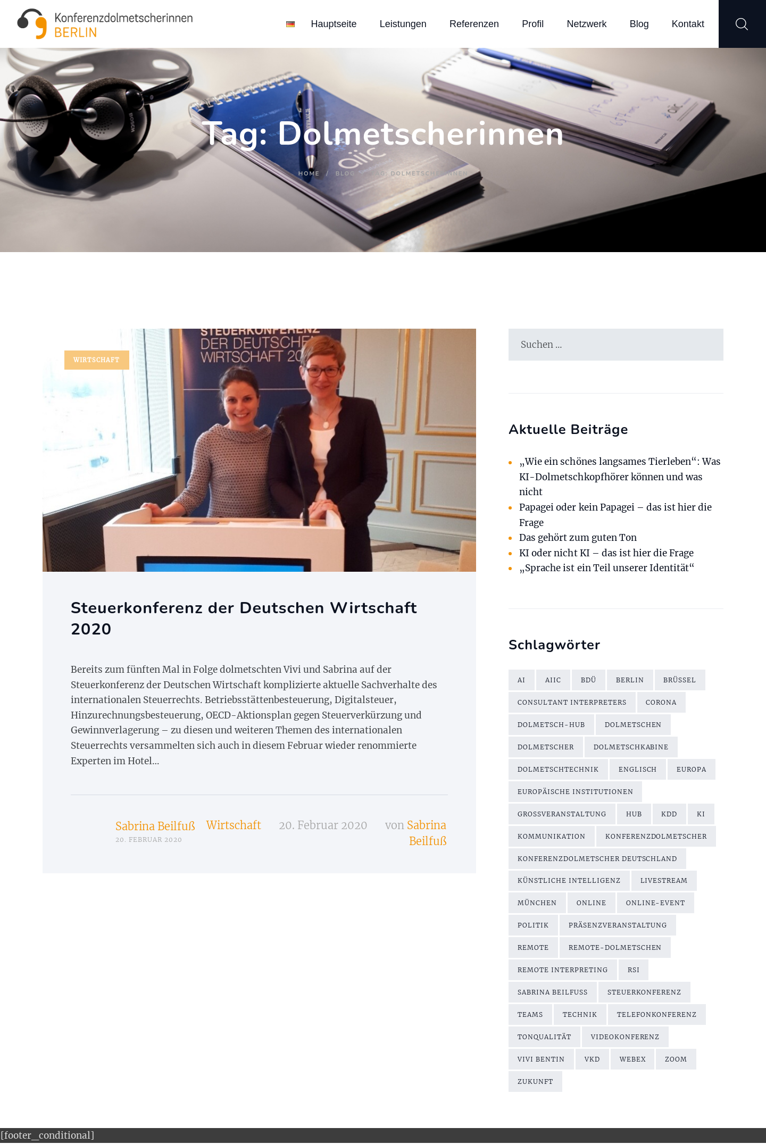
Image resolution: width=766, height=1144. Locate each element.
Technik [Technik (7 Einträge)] (580, 1016)
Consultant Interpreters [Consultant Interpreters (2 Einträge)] (572, 703)
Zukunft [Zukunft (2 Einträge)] (535, 1083)
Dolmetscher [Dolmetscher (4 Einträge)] (546, 747)
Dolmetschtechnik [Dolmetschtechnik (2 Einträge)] (558, 770)
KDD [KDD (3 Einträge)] (670, 815)
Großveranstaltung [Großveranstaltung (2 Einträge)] (562, 815)
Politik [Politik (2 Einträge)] (533, 926)
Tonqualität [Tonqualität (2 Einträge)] (544, 1038)
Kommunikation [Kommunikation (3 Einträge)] (552, 837)
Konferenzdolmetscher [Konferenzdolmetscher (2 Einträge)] (656, 837)
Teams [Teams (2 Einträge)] (530, 1016)
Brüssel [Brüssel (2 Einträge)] (680, 680)
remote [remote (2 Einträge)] (533, 949)
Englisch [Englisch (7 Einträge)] (638, 770)
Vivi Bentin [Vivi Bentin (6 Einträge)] (541, 1060)
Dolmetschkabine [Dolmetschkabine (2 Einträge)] (631, 747)
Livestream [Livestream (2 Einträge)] (664, 882)
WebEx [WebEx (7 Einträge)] (633, 1060)
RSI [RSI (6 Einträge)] (634, 971)
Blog (345, 174)
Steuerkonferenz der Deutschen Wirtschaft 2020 (245, 619)
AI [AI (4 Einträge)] (522, 680)
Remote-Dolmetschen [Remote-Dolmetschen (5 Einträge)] (615, 949)
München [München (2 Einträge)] (537, 904)
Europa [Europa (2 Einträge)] (692, 770)
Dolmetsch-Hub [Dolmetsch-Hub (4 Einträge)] (551, 725)
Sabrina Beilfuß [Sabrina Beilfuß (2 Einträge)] (553, 993)
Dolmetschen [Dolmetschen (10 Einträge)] (633, 725)
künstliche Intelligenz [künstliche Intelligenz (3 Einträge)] (569, 882)
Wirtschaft (96, 360)
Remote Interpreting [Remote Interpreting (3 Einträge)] (563, 971)
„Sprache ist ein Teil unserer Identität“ (607, 568)
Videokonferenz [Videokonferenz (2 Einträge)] (625, 1038)
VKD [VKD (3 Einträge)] (592, 1060)
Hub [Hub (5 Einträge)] (634, 815)
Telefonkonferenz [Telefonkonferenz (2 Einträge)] (657, 1016)
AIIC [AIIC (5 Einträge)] (553, 680)
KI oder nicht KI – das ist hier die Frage (607, 553)
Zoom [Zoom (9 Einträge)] (677, 1060)
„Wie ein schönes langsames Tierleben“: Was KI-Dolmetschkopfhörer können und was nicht (620, 477)
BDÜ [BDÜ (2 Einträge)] (588, 680)
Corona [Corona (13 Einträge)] (661, 703)
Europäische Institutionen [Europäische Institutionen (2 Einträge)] (576, 792)
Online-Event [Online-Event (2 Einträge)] (656, 904)
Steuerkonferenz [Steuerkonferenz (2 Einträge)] (644, 993)
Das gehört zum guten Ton (578, 538)
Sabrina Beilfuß (155, 826)
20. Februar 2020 (323, 825)
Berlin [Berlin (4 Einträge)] (630, 680)
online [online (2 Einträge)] (591, 904)
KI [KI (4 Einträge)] (701, 815)
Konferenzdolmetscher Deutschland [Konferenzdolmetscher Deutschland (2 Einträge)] (598, 859)
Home (309, 174)
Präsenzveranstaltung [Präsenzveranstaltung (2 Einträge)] (618, 926)
